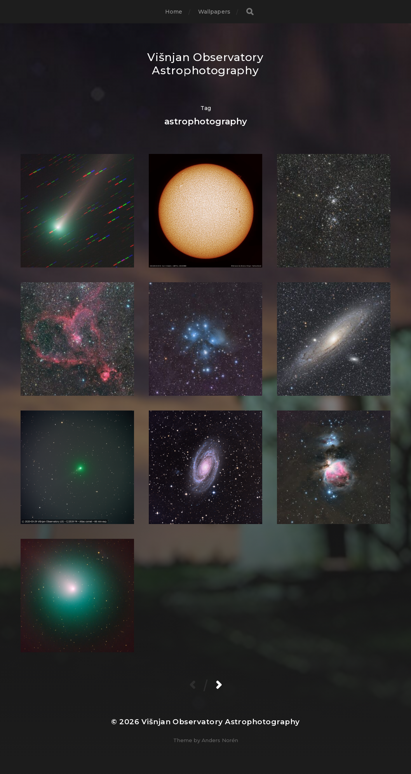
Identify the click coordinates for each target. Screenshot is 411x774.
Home (174, 11)
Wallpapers (214, 11)
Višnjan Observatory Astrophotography (205, 64)
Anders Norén (220, 740)
